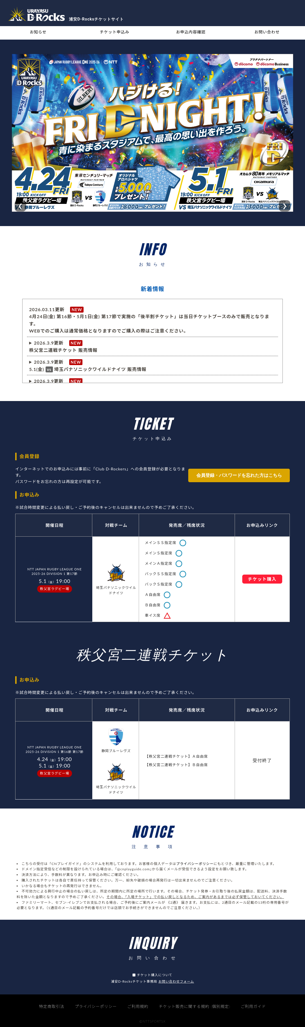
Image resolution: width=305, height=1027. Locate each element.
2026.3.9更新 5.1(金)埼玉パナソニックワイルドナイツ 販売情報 (88, 365)
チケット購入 (262, 579)
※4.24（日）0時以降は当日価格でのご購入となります (88, 365)
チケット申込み (114, 31)
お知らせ (38, 31)
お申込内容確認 (191, 31)
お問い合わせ (267, 31)
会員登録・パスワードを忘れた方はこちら (239, 475)
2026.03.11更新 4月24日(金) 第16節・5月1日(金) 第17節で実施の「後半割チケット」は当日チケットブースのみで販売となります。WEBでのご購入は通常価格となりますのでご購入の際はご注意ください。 (149, 320)
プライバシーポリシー (195, 864)
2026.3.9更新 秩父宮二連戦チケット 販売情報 (63, 346)
